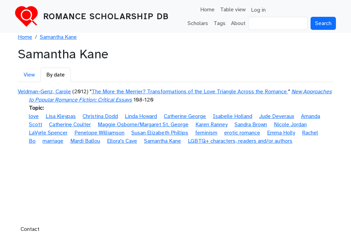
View (29, 74)
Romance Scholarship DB (106, 16)
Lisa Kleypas (61, 116)
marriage (53, 141)
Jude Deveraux (276, 116)
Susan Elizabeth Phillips (159, 132)
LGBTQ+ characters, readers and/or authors (240, 141)
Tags (220, 23)
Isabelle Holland (232, 116)
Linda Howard (141, 116)
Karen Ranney (211, 124)
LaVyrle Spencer (48, 132)
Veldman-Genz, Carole (44, 91)
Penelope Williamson (99, 132)
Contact (30, 229)
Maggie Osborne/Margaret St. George (143, 124)
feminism (206, 132)
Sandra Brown (250, 124)
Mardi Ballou (85, 141)
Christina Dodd (100, 116)
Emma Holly (281, 132)
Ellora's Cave (122, 141)
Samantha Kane (58, 37)
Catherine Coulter (70, 124)
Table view (232, 9)
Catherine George (185, 116)
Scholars (197, 23)
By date (55, 74)
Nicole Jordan (290, 124)
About (238, 23)
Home (207, 9)
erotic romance (242, 132)
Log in (258, 10)
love (34, 116)
